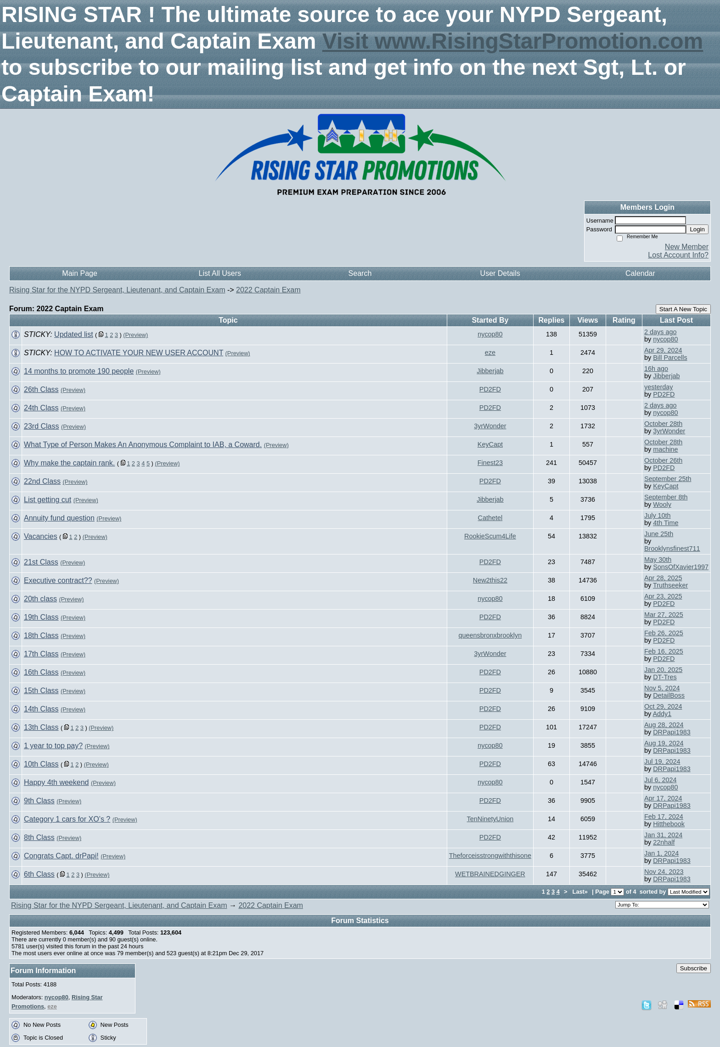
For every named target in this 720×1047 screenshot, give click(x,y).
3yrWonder (490, 426)
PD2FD (490, 389)
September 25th (667, 478)
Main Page (79, 273)
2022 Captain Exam (268, 290)
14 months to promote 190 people (79, 371)
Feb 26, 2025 (663, 633)
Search (360, 273)
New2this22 (490, 580)
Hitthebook (669, 824)
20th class (40, 599)
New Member (687, 247)
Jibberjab (490, 371)
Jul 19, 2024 (662, 761)
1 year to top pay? (53, 746)
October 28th (663, 423)
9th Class (39, 801)
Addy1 (661, 713)
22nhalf (664, 842)
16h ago (656, 368)
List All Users (220, 273)
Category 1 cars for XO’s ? (67, 819)
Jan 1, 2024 (661, 853)
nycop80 (490, 334)
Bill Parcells (670, 357)
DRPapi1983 (672, 732)
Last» (581, 891)
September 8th (665, 497)
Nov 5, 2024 (662, 688)
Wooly (662, 504)
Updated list (73, 334)
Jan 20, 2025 (663, 669)
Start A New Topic (683, 309)
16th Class (41, 672)
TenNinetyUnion (490, 819)
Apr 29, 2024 (663, 350)
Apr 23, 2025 (663, 596)
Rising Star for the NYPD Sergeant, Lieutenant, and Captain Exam (117, 290)
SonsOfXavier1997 (681, 567)
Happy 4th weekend (56, 782)
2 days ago (660, 332)
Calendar (640, 273)
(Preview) (135, 334)
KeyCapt (490, 444)
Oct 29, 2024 (663, 706)
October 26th (663, 460)
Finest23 (490, 462)
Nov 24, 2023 (664, 871)
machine (665, 449)
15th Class (41, 690)
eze (490, 352)
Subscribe (693, 968)
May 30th (657, 559)
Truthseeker (670, 585)
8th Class (39, 837)
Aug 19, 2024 (664, 743)
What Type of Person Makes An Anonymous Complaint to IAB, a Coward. (143, 444)
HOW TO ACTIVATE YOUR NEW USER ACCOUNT (138, 353)
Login (697, 229)
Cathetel (490, 517)
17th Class (41, 654)
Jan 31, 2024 (663, 835)
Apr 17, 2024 (663, 798)
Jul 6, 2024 (660, 780)
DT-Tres (664, 677)
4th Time (665, 522)
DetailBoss (669, 695)
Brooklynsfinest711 (672, 548)
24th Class (41, 408)
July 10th (657, 515)
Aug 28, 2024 (664, 724)
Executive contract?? (58, 580)
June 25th (658, 533)
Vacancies (40, 536)
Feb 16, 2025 (663, 651)
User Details (500, 273)
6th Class (39, 874)
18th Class (41, 635)
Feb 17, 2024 (663, 816)
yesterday (658, 387)
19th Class (41, 617)
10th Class (41, 764)
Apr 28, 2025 (663, 578)
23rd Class (41, 426)
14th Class (41, 709)
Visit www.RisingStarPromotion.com (512, 41)
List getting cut (47, 500)
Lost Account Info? (678, 255)
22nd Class (42, 481)
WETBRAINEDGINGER (490, 874)
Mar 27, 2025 (663, 614)
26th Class (41, 389)
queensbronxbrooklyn (490, 635)
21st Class (41, 562)
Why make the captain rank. (69, 463)
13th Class (41, 727)
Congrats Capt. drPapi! (61, 856)
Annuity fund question (59, 518)
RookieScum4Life (490, 536)
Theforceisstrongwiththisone (490, 855)
